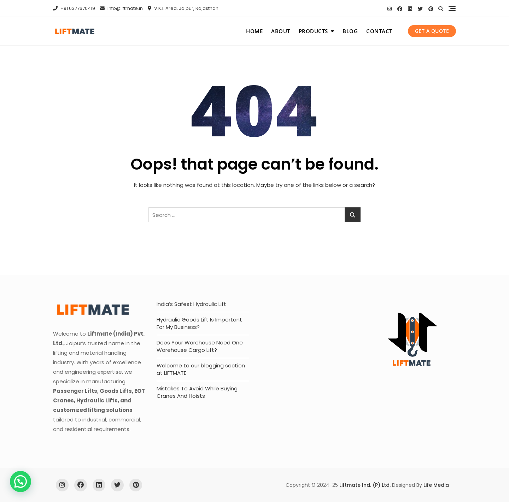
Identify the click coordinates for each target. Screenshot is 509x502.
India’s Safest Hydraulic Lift (191, 304)
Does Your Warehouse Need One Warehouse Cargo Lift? (200, 346)
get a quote (432, 31)
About (280, 31)
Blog (350, 31)
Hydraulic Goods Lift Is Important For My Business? (199, 323)
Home (254, 31)
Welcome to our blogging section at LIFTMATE (201, 369)
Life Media (436, 485)
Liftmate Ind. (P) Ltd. (365, 485)
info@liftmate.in (121, 8)
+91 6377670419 (74, 8)
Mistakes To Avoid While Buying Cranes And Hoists (197, 392)
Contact (379, 31)
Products (313, 31)
